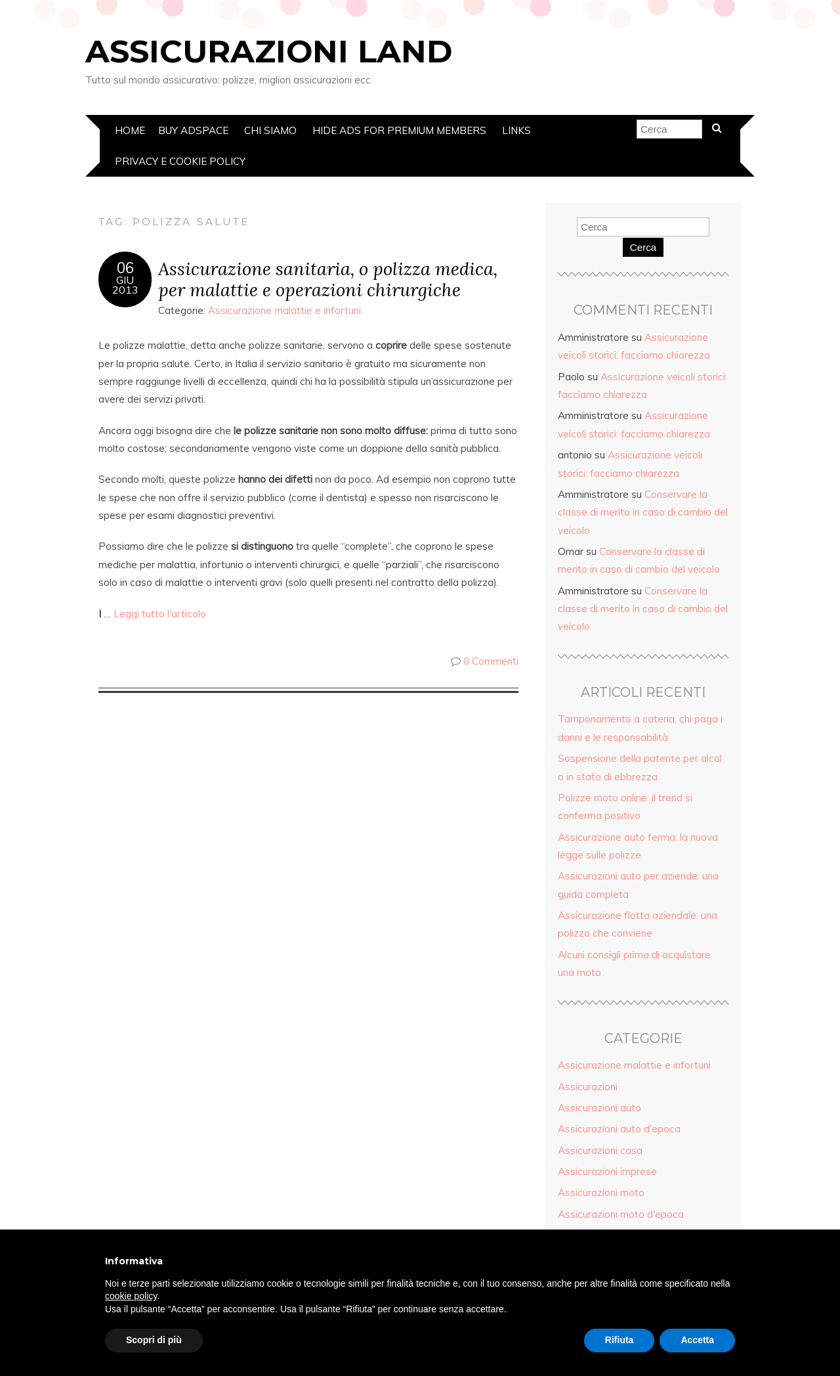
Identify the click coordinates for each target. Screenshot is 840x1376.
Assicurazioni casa (600, 1150)
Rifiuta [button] (619, 1340)
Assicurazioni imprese (607, 1171)
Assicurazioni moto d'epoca (621, 1214)
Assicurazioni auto (599, 1107)
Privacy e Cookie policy (180, 161)
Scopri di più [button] (154, 1340)
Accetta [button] (697, 1340)
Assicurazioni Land (268, 51)
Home (130, 130)
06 (125, 268)
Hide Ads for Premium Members (399, 130)
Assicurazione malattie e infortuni (284, 310)
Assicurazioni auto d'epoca (619, 1128)
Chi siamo (270, 130)
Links (516, 130)
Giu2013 (125, 285)
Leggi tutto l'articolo (160, 614)
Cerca (643, 247)
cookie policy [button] (131, 1296)
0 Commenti (490, 661)
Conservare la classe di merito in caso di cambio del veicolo (643, 512)
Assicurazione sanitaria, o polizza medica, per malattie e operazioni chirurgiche (327, 279)
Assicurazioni (588, 1086)
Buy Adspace (193, 130)
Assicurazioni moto (601, 1192)
